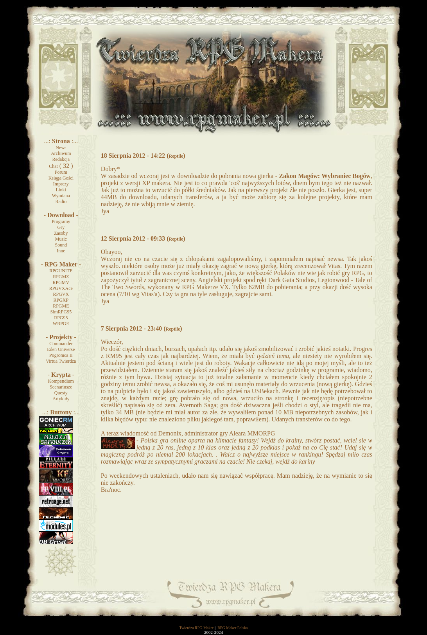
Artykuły (60, 398)
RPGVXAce (61, 288)
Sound (61, 245)
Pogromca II (61, 355)
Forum (61, 172)
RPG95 (61, 317)
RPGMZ (61, 276)
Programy (61, 221)
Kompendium (61, 381)
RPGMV (60, 282)
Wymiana (61, 195)
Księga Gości (61, 178)
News (61, 147)
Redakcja (61, 159)
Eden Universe (61, 349)
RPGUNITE (60, 270)
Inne (61, 251)
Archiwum (61, 153)
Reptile (176, 156)
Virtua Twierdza (61, 361)
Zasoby (61, 233)
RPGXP (60, 300)
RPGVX (61, 294)
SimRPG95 (61, 312)
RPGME (61, 306)
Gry (61, 227)
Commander (60, 343)
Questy (61, 393)
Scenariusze (61, 387)
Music (61, 239)
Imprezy (61, 184)
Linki (61, 189)
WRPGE (61, 323)
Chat (53, 166)
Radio (61, 201)
